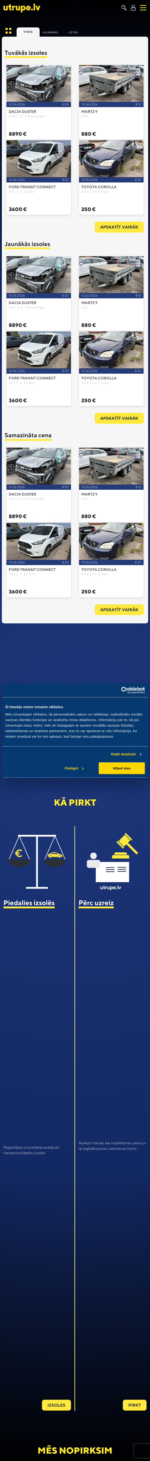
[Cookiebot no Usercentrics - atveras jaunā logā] (124, 690)
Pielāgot (74, 768)
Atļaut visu (122, 768)
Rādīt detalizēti (123, 754)
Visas (28, 31)
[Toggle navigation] (143, 8)
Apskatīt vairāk (119, 227)
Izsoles (56, 1405)
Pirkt (134, 1405)
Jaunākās (50, 32)
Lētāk (73, 32)
